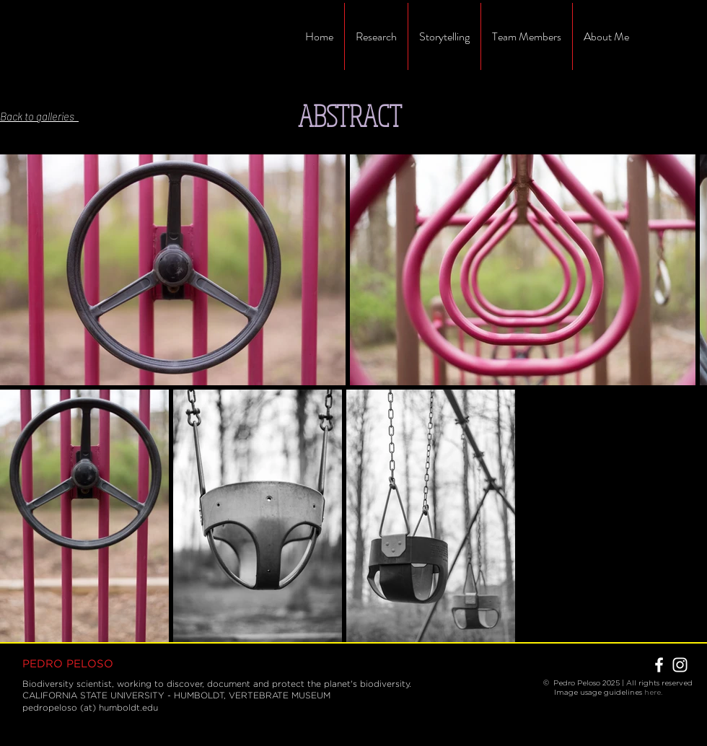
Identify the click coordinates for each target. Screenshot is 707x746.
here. (653, 692)
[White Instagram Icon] (680, 665)
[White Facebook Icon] (659, 665)
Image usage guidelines (593, 692)
